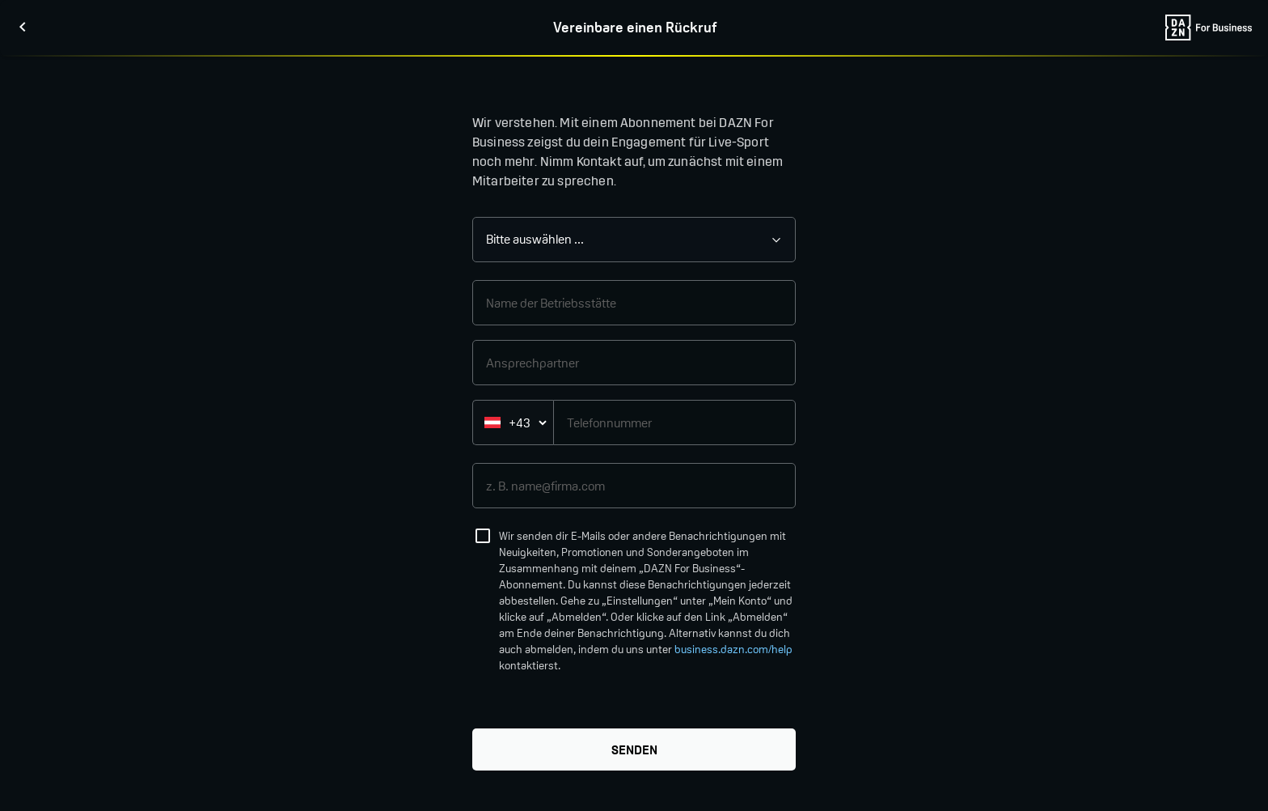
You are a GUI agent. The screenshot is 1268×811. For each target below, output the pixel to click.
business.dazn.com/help (733, 649)
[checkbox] (483, 536)
